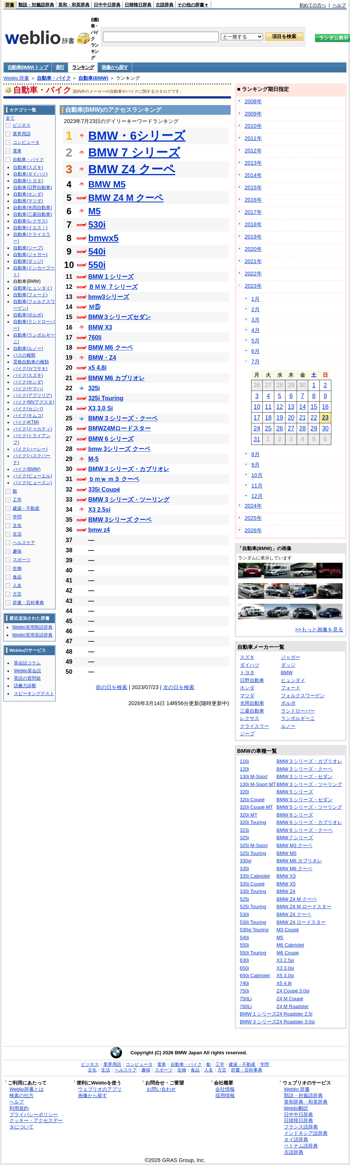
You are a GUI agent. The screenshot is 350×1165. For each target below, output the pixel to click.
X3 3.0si (285, 968)
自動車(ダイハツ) (30, 174)
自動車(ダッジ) (28, 261)
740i (244, 983)
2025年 (253, 518)
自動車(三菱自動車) (32, 214)
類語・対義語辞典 (36, 5)
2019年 (253, 237)
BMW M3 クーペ (294, 845)
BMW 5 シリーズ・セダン (304, 799)
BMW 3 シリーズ (258, 1021)
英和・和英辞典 (74, 5)
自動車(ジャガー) (30, 254)
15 (313, 407)
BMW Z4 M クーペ (126, 198)
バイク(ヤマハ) (28, 388)
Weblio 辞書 (16, 78)
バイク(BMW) (26, 469)
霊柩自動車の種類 (31, 361)
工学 (17, 499)
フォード (290, 688)
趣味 (17, 551)
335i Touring (253, 891)
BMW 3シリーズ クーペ (120, 520)
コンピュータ (26, 142)
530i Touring (253, 922)
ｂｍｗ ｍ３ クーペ (114, 479)
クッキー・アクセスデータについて (36, 1124)
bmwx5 (103, 238)
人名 (17, 585)
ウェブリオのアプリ (100, 1089)
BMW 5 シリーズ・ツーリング (309, 807)
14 (302, 407)
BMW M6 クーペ (110, 347)
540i (97, 251)
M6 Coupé (287, 953)
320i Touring (253, 822)
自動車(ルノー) (28, 348)
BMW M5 (107, 184)
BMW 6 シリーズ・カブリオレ (309, 822)
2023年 (253, 286)
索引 (60, 67)
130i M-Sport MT (258, 784)
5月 (255, 341)
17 (256, 417)
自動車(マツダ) (28, 200)
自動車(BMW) (93, 78)
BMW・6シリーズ (137, 135)
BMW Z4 (286, 891)
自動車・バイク (54, 78)
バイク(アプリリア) (32, 395)
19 (279, 417)
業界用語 (22, 133)
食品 (17, 577)
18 (268, 417)
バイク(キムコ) (28, 415)
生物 (17, 568)
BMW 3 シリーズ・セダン (304, 776)
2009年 (253, 114)
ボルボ (288, 703)
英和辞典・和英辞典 (306, 1102)
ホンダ (247, 688)
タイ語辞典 (296, 1139)
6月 (255, 351)
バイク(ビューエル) (32, 476)
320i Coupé (252, 799)
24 (256, 428)
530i (97, 225)
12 (279, 407)
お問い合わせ (161, 1089)
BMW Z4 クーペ (131, 169)
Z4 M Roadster (292, 1006)
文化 (17, 525)
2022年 (253, 274)
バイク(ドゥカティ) (32, 429)
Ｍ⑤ (94, 307)
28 (302, 428)
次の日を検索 (178, 687)
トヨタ (247, 672)
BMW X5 (286, 884)
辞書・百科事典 (28, 602)
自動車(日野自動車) (32, 187)
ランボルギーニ (298, 718)
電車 (17, 151)
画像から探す (114, 67)
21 (302, 417)
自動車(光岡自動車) (32, 207)
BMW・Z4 (102, 357)
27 (291, 428)
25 (268, 428)
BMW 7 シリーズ (134, 152)
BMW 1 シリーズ (111, 277)
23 (325, 417)
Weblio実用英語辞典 (32, 635)
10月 (257, 475)
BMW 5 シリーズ (294, 792)
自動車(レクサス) (30, 221)
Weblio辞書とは (26, 1089)
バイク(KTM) (26, 422)
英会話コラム (27, 663)
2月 (255, 309)
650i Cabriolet (255, 975)
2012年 (253, 151)
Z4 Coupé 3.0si (292, 991)
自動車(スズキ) (28, 167)
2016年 (253, 200)
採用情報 (225, 1095)
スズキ (247, 657)
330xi (245, 861)
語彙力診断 (25, 685)
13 (291, 407)
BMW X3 (100, 327)
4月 (255, 330)
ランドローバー (298, 711)
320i (244, 792)
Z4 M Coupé (289, 998)
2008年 (253, 101)
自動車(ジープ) (28, 247)
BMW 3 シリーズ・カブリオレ (129, 469)
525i (244, 899)
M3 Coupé (287, 929)
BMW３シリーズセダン (119, 317)
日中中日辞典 (107, 5)
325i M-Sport (254, 845)
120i (244, 769)
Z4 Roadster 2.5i (294, 1014)
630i (244, 960)
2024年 (253, 506)
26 (279, 428)
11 (268, 407)
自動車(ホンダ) (28, 194)
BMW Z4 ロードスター (301, 922)
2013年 (253, 163)
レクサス (249, 718)
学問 (17, 517)
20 (291, 417)
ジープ (247, 733)
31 (256, 439)
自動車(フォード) (30, 294)
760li (95, 337)
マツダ (247, 695)
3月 (255, 320)
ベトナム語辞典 (301, 1146)
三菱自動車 (252, 711)
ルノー (288, 726)
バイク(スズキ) (28, 375)
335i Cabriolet (255, 876)
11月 (257, 486)
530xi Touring (254, 929)
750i (244, 991)
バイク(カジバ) (28, 408)
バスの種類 (24, 355)
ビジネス (22, 125)
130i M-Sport (254, 776)
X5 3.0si (285, 975)
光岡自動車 (252, 703)
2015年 (253, 187)
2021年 (253, 261)
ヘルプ (339, 5)
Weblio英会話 (27, 670)
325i (94, 388)
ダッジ (288, 665)
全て (10, 118)
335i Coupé (104, 489)
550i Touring (253, 953)
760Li (246, 1006)
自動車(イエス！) (30, 227)
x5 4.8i (97, 367)
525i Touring (253, 906)
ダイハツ (249, 665)
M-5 (93, 459)
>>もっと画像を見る (319, 629)
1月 (255, 299)
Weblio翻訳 (296, 1108)
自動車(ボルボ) (28, 315)
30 (325, 428)
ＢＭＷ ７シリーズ (113, 287)
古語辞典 (165, 5)
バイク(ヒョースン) (32, 482)
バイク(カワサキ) (30, 368)
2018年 (253, 224)
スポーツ (22, 559)
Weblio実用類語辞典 (32, 627)
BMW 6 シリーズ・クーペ (304, 830)
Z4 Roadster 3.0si (295, 1021)
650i (244, 968)
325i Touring (106, 398)
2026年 (253, 530)
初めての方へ (312, 5)
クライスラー (254, 726)
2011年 (253, 138)
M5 (94, 211)
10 (256, 407)
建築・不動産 (26, 508)
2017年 (253, 212)
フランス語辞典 (301, 1127)
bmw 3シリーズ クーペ (119, 449)
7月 (255, 361)
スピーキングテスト (34, 693)
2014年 (253, 175)
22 (313, 417)
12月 (257, 496)
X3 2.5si (99, 509)
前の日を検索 (111, 687)
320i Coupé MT (256, 807)
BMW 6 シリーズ (111, 439)
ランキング (83, 67)
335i (244, 868)
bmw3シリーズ (108, 297)
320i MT (248, 815)
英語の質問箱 (27, 678)
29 (313, 428)
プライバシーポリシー (33, 1114)
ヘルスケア (24, 542)
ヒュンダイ (293, 680)
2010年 (253, 126)
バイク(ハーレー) (30, 449)
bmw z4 (99, 530)
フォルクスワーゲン (303, 695)
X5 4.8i (283, 983)
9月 (255, 465)
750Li (246, 998)
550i (97, 265)
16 (325, 407)
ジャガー (290, 657)
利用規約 (19, 1108)
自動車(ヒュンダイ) (32, 288)
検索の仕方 (21, 1095)
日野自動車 (252, 680)
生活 (17, 534)
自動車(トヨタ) (28, 180)
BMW (287, 672)
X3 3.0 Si (100, 408)
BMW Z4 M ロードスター (303, 906)
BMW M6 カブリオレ (116, 378)
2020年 (253, 249)
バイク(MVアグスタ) (33, 402)
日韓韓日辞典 (138, 5)
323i (244, 830)
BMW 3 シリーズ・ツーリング (129, 499)
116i (244, 761)
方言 (17, 594)
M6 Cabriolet (290, 945)
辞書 (9, 5)
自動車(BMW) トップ (27, 67)
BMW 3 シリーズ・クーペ (123, 418)
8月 (255, 454)
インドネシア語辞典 (306, 1133)
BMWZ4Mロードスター (119, 428)
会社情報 (225, 1089)
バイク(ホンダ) (28, 382)
